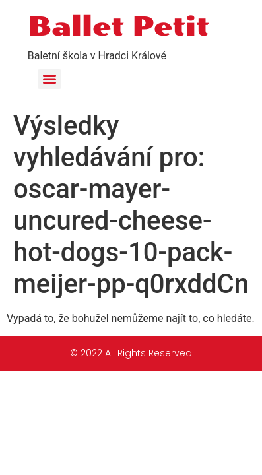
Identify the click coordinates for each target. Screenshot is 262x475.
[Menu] (49, 79)
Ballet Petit (118, 26)
